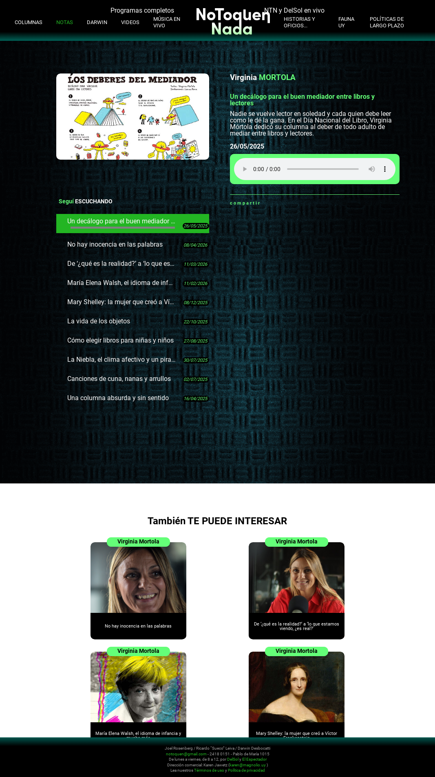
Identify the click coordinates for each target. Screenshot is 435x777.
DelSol (232, 759)
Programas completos (142, 10)
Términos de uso (209, 770)
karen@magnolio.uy (248, 764)
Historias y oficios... (299, 22)
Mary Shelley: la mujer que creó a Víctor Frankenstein (122, 302)
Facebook (277, 203)
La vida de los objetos (98, 321)
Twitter (287, 203)
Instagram (375, 753)
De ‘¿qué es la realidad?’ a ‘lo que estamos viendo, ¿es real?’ (122, 263)
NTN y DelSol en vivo (294, 10)
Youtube (385, 753)
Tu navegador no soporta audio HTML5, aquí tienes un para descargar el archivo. (314, 169)
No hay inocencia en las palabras (115, 244)
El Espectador (254, 759)
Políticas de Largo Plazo (387, 22)
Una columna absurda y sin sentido (118, 398)
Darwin (97, 22)
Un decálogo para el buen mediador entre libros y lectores (122, 223)
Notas (64, 22)
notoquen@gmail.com (186, 753)
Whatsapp (267, 203)
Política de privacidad (246, 770)
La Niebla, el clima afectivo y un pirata (122, 359)
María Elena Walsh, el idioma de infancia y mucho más (122, 283)
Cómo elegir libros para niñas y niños (120, 340)
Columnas (28, 22)
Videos (130, 22)
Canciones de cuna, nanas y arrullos (119, 379)
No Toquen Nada (55, 758)
